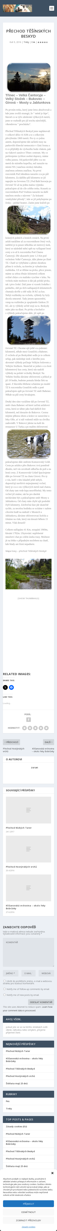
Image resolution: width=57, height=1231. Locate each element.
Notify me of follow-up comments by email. (28, 989)
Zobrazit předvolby (28, 1220)
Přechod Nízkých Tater (19, 827)
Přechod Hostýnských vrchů (21, 866)
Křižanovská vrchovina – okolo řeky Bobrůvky (26, 907)
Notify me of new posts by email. (23, 995)
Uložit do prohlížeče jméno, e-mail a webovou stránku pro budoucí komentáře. (27, 982)
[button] (52, 1173)
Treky (26, 42)
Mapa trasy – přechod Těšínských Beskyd (25, 551)
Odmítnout (28, 1212)
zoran (34, 767)
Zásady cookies (28, 1227)
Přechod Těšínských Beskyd (20, 1068)
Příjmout (28, 1203)
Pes (7, 1101)
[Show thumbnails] (28, 598)
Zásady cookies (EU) (16, 1126)
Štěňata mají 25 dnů (17, 1083)
